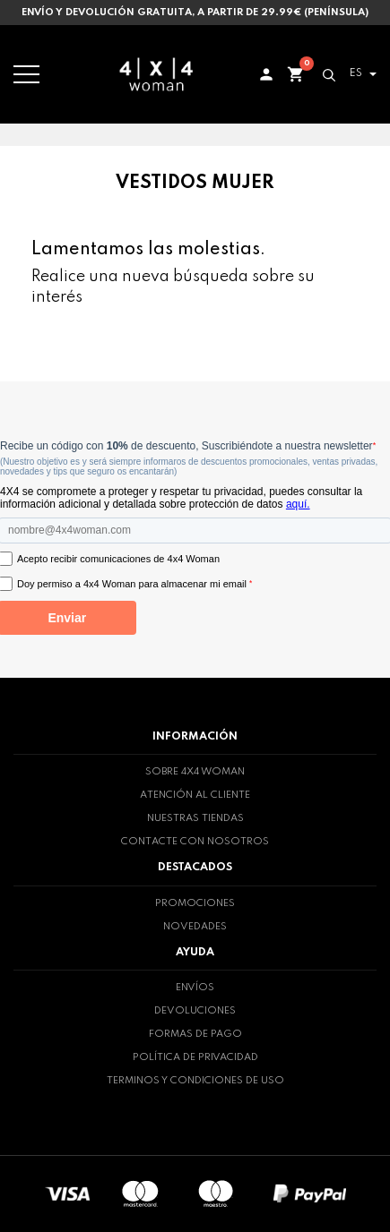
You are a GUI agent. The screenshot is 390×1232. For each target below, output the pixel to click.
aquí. (298, 504)
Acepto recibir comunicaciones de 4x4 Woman (118, 558)
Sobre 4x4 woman (195, 771)
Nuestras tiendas (195, 818)
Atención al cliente (195, 795)
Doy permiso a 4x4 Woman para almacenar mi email (134, 583)
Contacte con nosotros (195, 841)
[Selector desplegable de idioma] (360, 74)
